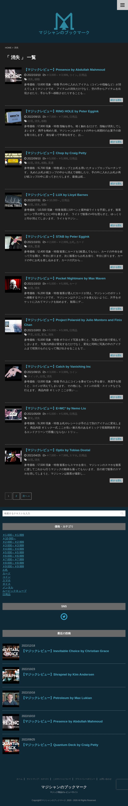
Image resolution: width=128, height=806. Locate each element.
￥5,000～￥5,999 (57, 158)
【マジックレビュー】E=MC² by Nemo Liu (55, 408)
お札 (72, 242)
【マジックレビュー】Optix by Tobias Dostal (57, 450)
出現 (30, 121)
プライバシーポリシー (85, 779)
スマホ (73, 455)
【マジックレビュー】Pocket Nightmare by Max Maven (65, 278)
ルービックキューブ (14, 590)
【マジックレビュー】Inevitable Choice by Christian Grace (65, 651)
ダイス (6, 583)
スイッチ (33, 376)
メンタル (7, 587)
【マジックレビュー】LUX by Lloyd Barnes (56, 195)
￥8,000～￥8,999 (13, 563)
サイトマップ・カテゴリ (38, 779)
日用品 (83, 75)
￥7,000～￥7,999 (57, 116)
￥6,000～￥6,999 (13, 556)
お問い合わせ (106, 779)
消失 (30, 79)
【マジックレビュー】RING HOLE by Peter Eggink (61, 111)
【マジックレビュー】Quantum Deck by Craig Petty (60, 745)
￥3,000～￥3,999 (57, 75)
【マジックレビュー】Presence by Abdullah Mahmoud (64, 69)
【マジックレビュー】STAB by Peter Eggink (56, 236)
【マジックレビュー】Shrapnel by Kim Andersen (58, 674)
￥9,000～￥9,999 (13, 566)
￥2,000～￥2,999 (57, 242)
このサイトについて (62, 779)
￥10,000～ (53, 200)
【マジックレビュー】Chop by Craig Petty (55, 153)
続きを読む (116, 100)
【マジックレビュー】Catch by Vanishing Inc (57, 366)
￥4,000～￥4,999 (13, 549)
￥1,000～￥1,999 (13, 535)
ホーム (19, 779)
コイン (73, 75)
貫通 (51, 162)
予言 (30, 334)
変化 (44, 334)
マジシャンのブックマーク (64, 787)
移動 (37, 79)
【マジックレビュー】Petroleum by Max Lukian (57, 698)
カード (80, 242)
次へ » (26, 495)
